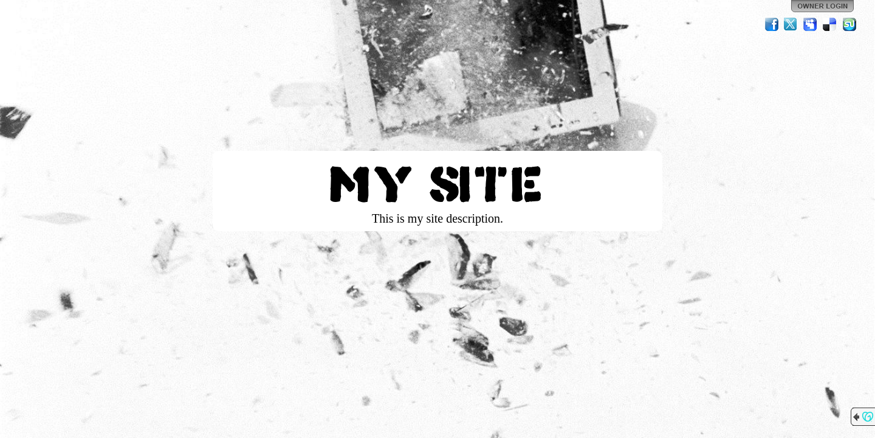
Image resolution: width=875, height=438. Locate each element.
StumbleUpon (849, 24)
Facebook (771, 24)
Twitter (791, 24)
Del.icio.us (830, 24)
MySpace (810, 24)
